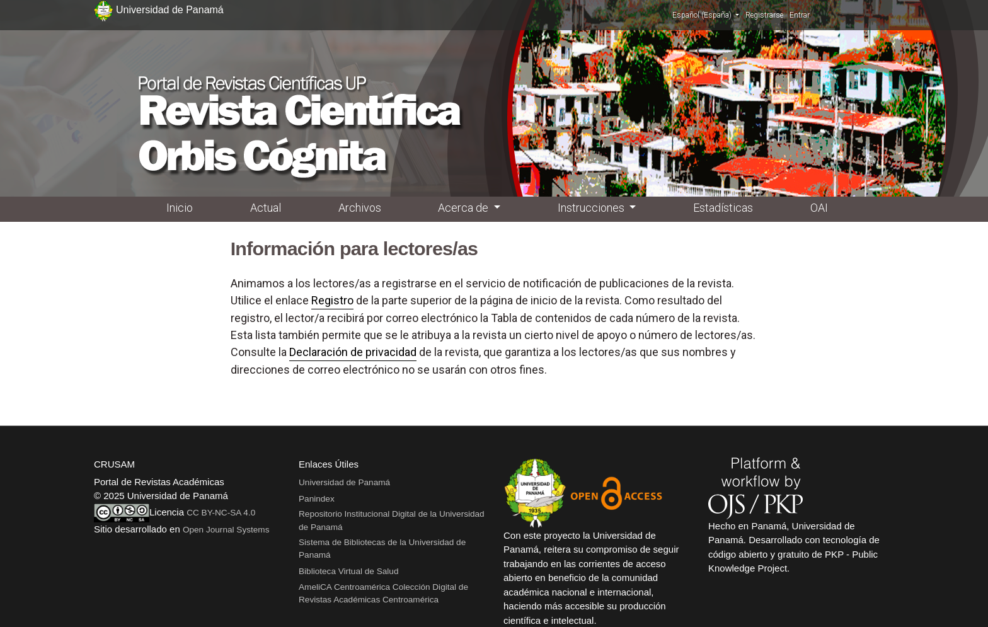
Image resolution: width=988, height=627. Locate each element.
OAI (819, 207)
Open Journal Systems (226, 529)
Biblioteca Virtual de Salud (348, 571)
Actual (265, 207)
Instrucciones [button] (592, 207)
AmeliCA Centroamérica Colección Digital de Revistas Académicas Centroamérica (383, 593)
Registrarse (764, 15)
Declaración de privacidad (352, 352)
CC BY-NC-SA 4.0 (221, 512)
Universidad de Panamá (344, 482)
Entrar (800, 15)
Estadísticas (723, 207)
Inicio (179, 207)
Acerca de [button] (464, 207)
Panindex (317, 498)
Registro (332, 300)
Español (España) (705, 14)
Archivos (359, 207)
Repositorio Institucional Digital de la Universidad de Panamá (392, 520)
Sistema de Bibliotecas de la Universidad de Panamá (382, 549)
